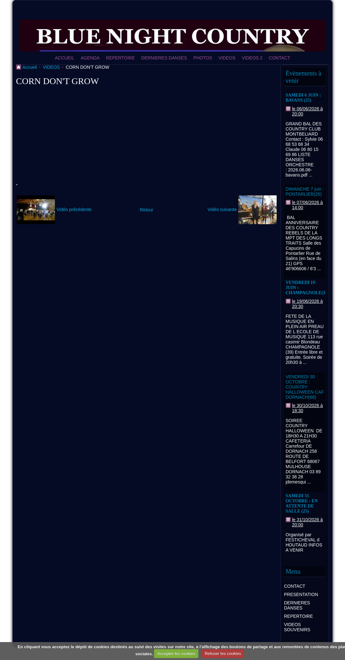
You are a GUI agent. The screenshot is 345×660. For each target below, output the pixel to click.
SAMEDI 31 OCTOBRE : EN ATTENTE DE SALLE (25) (302, 503)
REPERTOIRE (120, 57)
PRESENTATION (301, 594)
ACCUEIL (64, 57)
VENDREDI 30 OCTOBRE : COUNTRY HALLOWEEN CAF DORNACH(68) (305, 387)
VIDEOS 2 (252, 57)
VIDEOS (226, 57)
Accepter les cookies (176, 653)
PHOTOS (202, 57)
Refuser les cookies (223, 653)
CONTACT (279, 57)
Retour (146, 209)
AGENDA (89, 57)
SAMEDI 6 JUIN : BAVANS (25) (303, 98)
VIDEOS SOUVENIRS (297, 627)
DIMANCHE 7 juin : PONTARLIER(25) (305, 191)
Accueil (29, 67)
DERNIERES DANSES (164, 57)
